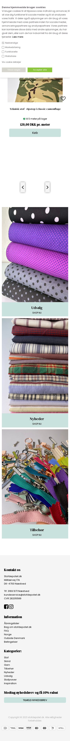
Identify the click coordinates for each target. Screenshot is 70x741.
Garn (7, 665)
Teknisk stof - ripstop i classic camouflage (35, 109)
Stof (6, 657)
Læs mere (17, 36)
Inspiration (10, 683)
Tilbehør (9, 668)
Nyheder (9, 672)
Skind (7, 661)
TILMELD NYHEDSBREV (35, 700)
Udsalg (8, 676)
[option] (35, 99)
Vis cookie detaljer (11, 62)
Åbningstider (11, 623)
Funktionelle (11, 51)
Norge (8, 634)
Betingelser (11, 642)
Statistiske (10, 56)
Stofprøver (10, 679)
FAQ (6, 630)
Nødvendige (11, 42)
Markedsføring (12, 47)
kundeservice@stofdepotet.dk (22, 594)
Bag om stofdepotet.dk (18, 627)
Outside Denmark (14, 638)
